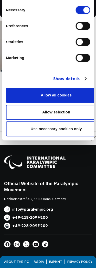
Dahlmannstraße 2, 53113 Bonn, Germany (35, 199)
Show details (66, 79)
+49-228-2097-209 (30, 225)
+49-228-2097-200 (30, 217)
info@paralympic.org (32, 209)
